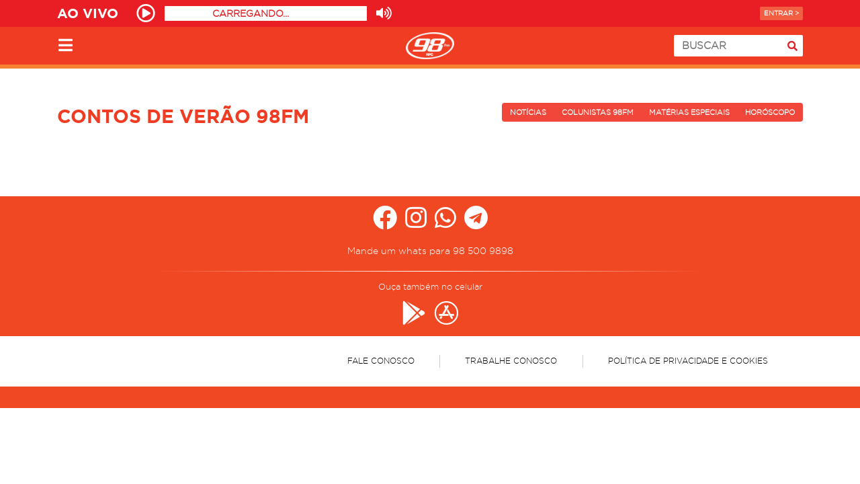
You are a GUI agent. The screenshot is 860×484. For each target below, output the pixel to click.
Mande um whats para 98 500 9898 (430, 250)
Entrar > (781, 13)
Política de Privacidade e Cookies (688, 360)
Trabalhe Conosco (511, 360)
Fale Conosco (381, 360)
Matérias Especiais (689, 112)
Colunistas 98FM (598, 112)
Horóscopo (770, 112)
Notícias (528, 112)
